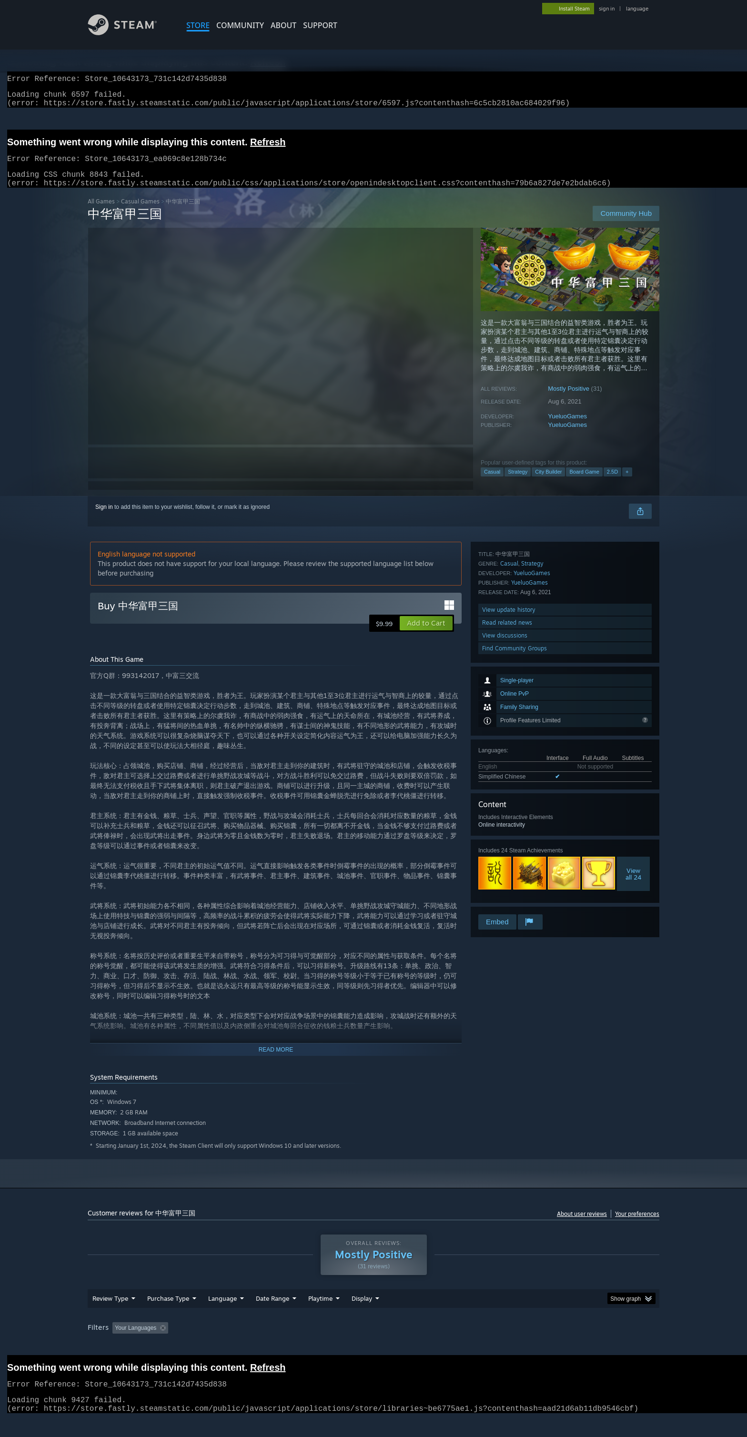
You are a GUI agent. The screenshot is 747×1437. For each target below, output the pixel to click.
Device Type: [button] (576, 1346)
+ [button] (627, 483)
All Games (101, 212)
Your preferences (637, 1225)
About (283, 25)
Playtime (320, 1316)
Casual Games (140, 212)
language (637, 8)
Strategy (517, 483)
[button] (426, 634)
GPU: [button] (535, 1346)
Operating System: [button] (453, 1346)
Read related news (507, 874)
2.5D (612, 483)
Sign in (104, 518)
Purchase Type (168, 1316)
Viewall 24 (633, 760)
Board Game (584, 483)
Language (222, 1316)
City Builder (548, 483)
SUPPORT (320, 25)
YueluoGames (567, 427)
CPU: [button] (503, 1346)
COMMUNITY (240, 25)
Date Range (272, 1316)
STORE (198, 25)
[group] (373, 1346)
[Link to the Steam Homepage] (130, 33)
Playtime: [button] (305, 1346)
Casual (492, 483)
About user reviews (582, 1225)
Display (362, 1316)
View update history (508, 861)
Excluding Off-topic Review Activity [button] (232, 1346)
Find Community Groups (514, 899)
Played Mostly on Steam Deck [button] (374, 1346)
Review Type (110, 1316)
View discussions (504, 887)
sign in (607, 8)
